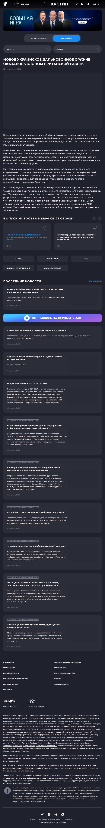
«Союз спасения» (62, 743)
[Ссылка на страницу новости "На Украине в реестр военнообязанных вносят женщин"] (52, 553)
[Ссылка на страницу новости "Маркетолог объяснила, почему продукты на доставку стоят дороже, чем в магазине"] (52, 297)
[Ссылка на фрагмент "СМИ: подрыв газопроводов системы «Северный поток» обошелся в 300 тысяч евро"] (78, 236)
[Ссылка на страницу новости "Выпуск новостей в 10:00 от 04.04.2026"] (52, 395)
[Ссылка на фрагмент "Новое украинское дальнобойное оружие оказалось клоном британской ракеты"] (27, 236)
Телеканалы (25, 783)
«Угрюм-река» (77, 743)
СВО (86, 259)
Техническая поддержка (64, 673)
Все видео (7, 690)
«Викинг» (88, 743)
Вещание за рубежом (36, 703)
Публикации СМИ (61, 684)
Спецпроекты (9, 668)
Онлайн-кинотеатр (11, 673)
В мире (18, 259)
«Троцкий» (7, 746)
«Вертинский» (29, 746)
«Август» (24, 743)
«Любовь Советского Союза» (41, 743)
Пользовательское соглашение (67, 662)
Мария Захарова (52, 268)
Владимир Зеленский (18, 268)
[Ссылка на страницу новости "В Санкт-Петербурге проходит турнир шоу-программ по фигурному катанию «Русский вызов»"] (52, 435)
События (57, 679)
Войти (96, 4)
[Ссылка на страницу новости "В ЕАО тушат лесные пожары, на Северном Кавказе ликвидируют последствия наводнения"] (52, 478)
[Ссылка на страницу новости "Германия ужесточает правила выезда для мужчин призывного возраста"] (52, 633)
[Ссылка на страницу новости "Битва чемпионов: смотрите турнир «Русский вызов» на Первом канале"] (52, 363)
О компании (8, 662)
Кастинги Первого (10, 684)
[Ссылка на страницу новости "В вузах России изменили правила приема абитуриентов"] (52, 337)
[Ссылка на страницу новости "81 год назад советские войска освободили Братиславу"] (52, 518)
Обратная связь (60, 668)
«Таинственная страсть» (46, 746)
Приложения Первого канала (15, 679)
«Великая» (17, 746)
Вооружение (52, 259)
